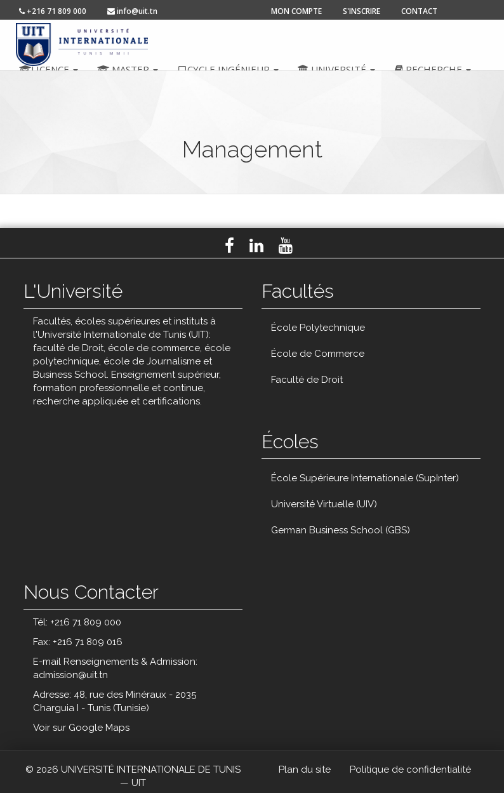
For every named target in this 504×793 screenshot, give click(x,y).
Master (127, 69)
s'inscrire (361, 11)
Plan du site (305, 769)
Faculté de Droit (307, 379)
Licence (48, 69)
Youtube (286, 245)
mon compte (296, 11)
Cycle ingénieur (228, 69)
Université (336, 69)
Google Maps (99, 727)
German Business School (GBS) (340, 530)
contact (419, 11)
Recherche (432, 69)
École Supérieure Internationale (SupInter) (365, 478)
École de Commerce (317, 353)
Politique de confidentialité (410, 769)
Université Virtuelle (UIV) (324, 504)
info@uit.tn (132, 11)
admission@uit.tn (70, 675)
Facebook (229, 245)
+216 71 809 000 (52, 11)
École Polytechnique (318, 327)
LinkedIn (256, 245)
